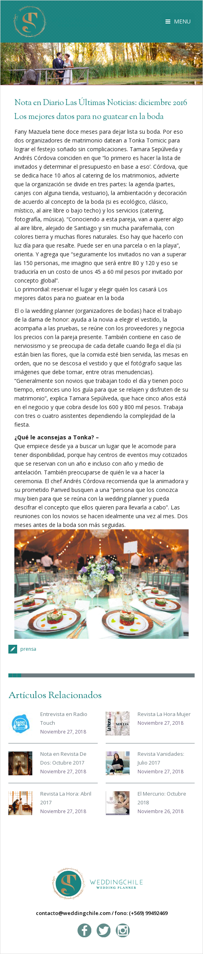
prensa (28, 649)
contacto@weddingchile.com (73, 913)
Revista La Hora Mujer (164, 714)
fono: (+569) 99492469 (141, 913)
